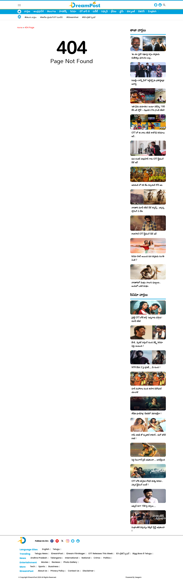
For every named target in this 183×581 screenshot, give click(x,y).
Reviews (56, 562)
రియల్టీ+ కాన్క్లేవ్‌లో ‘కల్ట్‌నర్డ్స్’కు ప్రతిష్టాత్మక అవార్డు (148, 82)
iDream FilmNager (75, 553)
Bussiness (53, 566)
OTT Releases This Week (100, 553)
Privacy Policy (57, 571)
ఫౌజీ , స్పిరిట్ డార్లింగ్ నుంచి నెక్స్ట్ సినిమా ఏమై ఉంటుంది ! (147, 344)
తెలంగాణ (51, 11)
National (86, 558)
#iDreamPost (72, 17)
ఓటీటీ (95, 11)
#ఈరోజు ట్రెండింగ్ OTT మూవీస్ (51, 17)
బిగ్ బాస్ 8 (84, 11)
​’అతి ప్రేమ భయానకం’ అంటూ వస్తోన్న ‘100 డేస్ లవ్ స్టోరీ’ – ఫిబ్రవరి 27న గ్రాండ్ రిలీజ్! (148, 108)
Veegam (138, 577)
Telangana (56, 558)
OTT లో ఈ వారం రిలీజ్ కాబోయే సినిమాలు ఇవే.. (148, 134)
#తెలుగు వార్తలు (30, 17)
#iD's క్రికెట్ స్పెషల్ (88, 17)
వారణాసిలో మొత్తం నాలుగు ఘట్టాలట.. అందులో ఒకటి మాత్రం (146, 284)
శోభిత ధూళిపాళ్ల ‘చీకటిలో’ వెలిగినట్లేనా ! (146, 413)
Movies (44, 562)
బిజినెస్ (141, 11)
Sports (41, 566)
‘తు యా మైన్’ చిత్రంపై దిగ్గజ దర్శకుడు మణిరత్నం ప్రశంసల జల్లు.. (146, 56)
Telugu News (41, 553)
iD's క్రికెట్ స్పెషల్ (122, 553)
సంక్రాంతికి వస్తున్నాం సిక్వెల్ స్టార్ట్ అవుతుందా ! (148, 529)
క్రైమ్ (122, 11)
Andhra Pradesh (38, 558)
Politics (107, 558)
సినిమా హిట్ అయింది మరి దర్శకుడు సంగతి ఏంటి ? (148, 258)
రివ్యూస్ (104, 11)
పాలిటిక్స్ (63, 11)
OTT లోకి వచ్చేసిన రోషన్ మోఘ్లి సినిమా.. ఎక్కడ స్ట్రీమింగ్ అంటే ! (147, 483)
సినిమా (73, 11)
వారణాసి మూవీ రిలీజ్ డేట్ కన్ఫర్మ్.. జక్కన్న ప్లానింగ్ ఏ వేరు (148, 209)
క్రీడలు (113, 11)
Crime (97, 558)
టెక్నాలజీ (131, 11)
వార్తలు (27, 11)
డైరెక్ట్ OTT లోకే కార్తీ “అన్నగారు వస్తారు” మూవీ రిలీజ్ (147, 319)
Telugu (56, 549)
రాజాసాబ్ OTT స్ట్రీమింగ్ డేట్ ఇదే (144, 234)
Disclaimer (88, 571)
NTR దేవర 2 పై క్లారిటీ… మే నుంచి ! (146, 367)
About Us (42, 571)
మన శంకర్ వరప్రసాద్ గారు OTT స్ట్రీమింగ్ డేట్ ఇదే (148, 160)
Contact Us (73, 571)
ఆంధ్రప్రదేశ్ (39, 11)
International (71, 558)
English (152, 11)
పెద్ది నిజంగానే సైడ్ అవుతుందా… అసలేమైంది (148, 460)
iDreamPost (57, 553)
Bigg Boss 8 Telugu (142, 553)
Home (19, 27)
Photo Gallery (70, 562)
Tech (32, 566)
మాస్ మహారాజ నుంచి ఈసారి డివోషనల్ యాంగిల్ (147, 390)
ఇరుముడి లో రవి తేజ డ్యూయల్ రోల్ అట (147, 185)
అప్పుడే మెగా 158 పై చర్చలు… (144, 506)
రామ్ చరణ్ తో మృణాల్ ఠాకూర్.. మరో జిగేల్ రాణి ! (149, 436)
